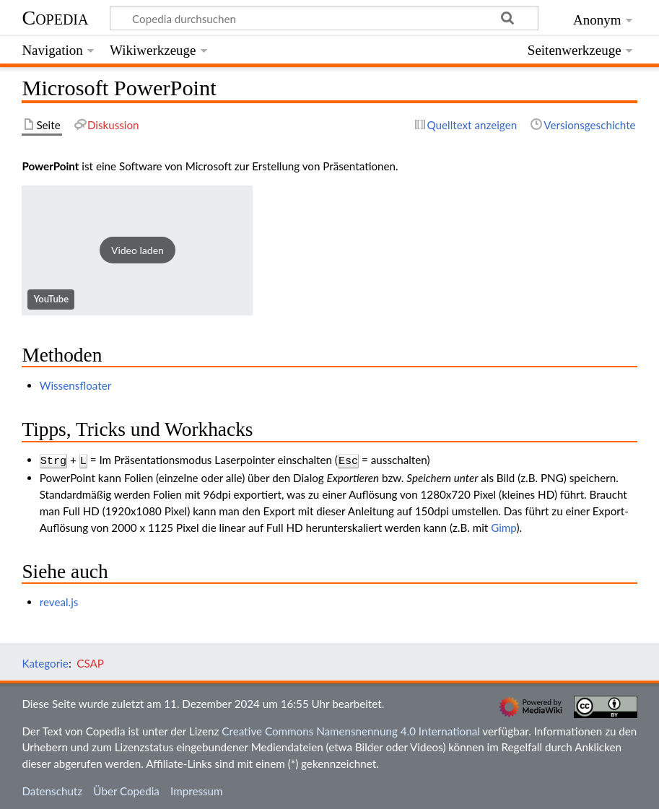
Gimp (503, 526)
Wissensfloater (76, 385)
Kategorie (45, 661)
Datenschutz (52, 789)
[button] (137, 250)
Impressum (196, 789)
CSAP (90, 661)
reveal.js (59, 600)
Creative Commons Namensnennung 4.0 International (351, 729)
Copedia (55, 17)
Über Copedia (126, 789)
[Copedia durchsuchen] (324, 18)
